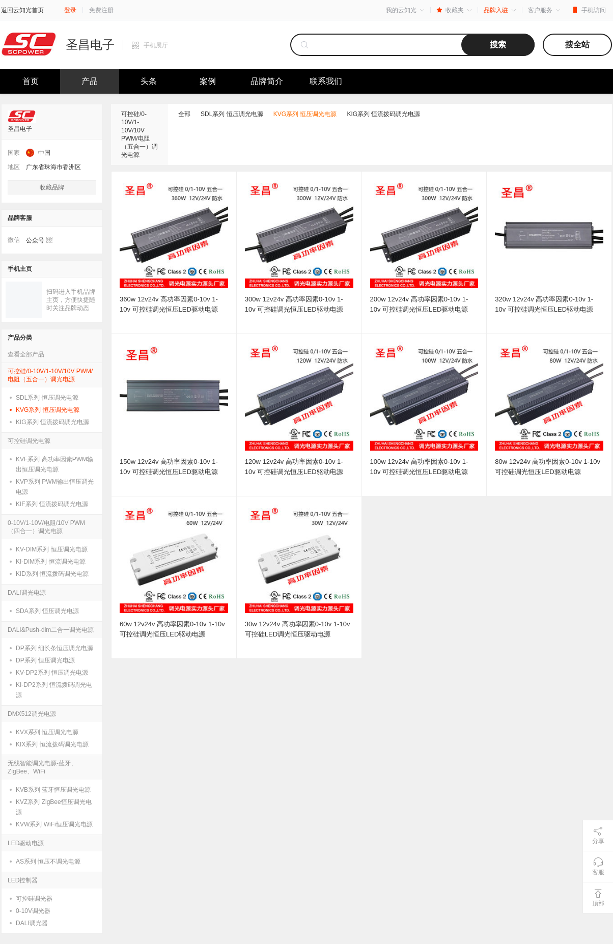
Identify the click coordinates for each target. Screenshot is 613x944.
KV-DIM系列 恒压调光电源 (52, 549)
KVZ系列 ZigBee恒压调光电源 (54, 807)
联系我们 (326, 81)
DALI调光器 (32, 923)
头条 (149, 81)
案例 (208, 81)
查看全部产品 (26, 354)
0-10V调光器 (33, 910)
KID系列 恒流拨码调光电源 (52, 573)
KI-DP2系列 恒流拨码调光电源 (54, 690)
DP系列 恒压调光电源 (45, 660)
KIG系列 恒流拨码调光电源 (52, 422)
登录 (70, 10)
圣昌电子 (90, 44)
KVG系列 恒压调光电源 (47, 409)
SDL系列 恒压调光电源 (47, 397)
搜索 (498, 44)
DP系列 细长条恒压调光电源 (54, 648)
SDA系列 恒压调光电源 (47, 611)
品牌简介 (266, 81)
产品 (89, 81)
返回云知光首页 (22, 10)
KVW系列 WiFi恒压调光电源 (54, 824)
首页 (30, 81)
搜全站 (577, 44)
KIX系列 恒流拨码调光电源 (52, 744)
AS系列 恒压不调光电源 (48, 861)
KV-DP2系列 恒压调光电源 (52, 672)
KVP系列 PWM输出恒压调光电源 (55, 486)
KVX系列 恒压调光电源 (47, 732)
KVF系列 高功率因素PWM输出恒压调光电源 (54, 464)
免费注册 (101, 10)
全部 (184, 114)
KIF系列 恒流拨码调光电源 (52, 504)
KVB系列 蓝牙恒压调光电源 (53, 789)
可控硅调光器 (34, 898)
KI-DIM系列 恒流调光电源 (51, 561)
